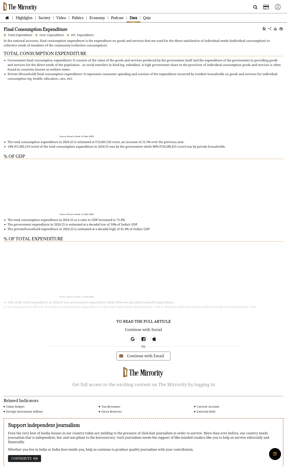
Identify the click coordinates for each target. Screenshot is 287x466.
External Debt (204, 411)
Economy (97, 18)
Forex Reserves (110, 411)
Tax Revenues (109, 406)
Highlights (24, 18)
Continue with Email (141, 356)
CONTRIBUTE (24, 458)
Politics (78, 18)
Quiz (147, 18)
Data (133, 18)
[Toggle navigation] (277, 6)
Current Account (206, 406)
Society (44, 18)
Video (61, 18)
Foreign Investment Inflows (23, 411)
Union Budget (14, 406)
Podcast (117, 18)
